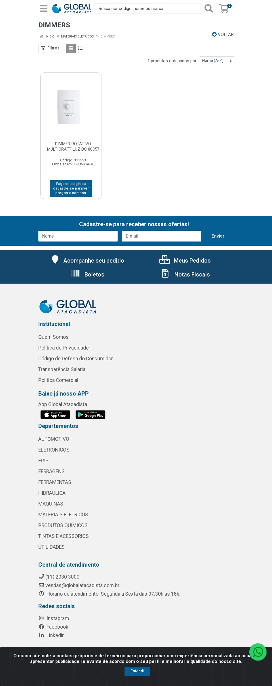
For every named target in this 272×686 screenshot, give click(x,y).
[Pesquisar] (209, 8)
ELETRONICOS (53, 450)
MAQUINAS (50, 504)
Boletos (87, 274)
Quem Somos (53, 337)
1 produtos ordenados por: (172, 60)
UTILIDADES (51, 547)
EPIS (43, 460)
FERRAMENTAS (54, 482)
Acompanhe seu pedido (87, 260)
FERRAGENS (51, 471)
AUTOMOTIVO (53, 439)
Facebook (53, 627)
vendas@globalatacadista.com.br (78, 585)
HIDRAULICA (52, 493)
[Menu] (43, 8)
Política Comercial (58, 380)
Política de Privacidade (63, 348)
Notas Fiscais (185, 274)
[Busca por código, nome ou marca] (148, 8)
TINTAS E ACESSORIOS (63, 536)
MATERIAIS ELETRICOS (63, 514)
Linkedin (51, 635)
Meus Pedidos (185, 260)
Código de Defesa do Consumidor (75, 358)
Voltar (223, 34)
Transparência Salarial (62, 369)
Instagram (53, 618)
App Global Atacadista (62, 404)
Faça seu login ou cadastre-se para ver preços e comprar (71, 188)
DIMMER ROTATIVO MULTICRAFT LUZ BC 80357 (73, 146)
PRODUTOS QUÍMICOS (63, 525)
